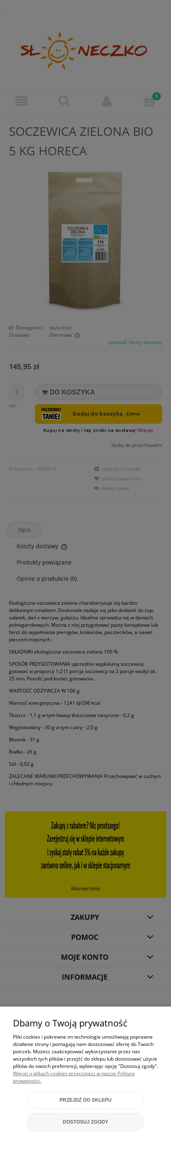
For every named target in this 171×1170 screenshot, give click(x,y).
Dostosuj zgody (85, 1122)
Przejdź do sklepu (85, 1100)
